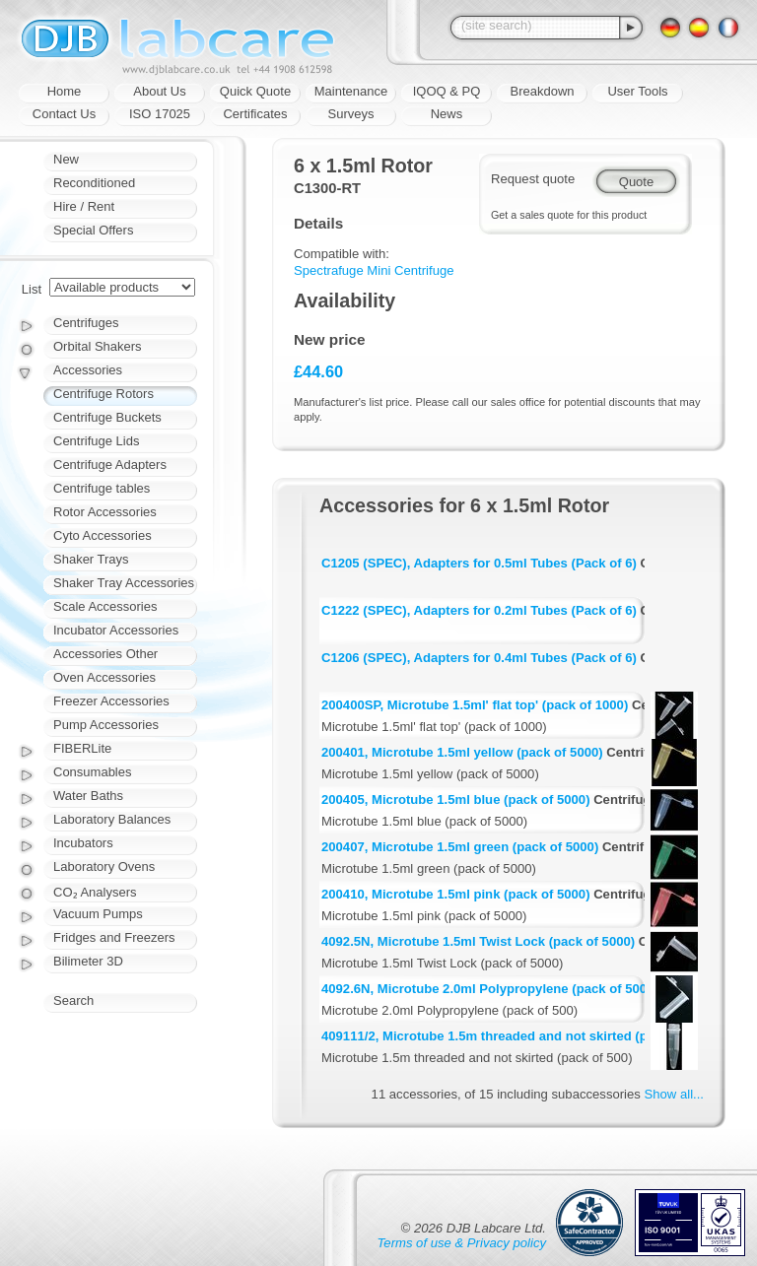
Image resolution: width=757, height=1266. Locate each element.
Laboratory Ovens (104, 866)
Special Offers (93, 230)
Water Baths (88, 795)
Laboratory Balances (112, 819)
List (31, 289)
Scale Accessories (105, 606)
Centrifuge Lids (96, 440)
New (66, 159)
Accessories (87, 370)
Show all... (674, 1094)
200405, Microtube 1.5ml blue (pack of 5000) (455, 799)
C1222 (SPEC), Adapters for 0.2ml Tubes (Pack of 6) (479, 610)
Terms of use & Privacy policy (462, 1242)
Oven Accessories (104, 677)
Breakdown (542, 91)
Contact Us (64, 113)
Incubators (83, 842)
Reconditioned (94, 182)
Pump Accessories (106, 724)
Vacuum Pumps (98, 913)
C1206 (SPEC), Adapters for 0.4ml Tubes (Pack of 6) (479, 657)
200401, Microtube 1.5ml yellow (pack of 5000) (462, 752)
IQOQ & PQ (447, 91)
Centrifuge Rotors (103, 393)
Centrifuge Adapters (110, 464)
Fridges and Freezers (114, 937)
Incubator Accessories (115, 630)
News (447, 113)
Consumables (92, 772)
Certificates (255, 113)
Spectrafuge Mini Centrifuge (374, 270)
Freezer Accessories (111, 701)
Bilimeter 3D (88, 961)
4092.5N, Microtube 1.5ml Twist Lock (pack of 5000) (478, 941)
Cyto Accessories (102, 535)
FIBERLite (82, 748)
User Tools (637, 91)
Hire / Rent (83, 206)
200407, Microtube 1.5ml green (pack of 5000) (459, 846)
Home (64, 91)
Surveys (351, 113)
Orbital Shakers (97, 346)
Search (73, 1000)
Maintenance (350, 91)
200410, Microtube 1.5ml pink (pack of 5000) (455, 894)
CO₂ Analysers (94, 892)
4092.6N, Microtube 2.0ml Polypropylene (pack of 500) (486, 988)
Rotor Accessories (105, 511)
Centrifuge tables (101, 488)
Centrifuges (85, 322)
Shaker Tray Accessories (123, 582)
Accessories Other (105, 653)
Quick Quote (255, 91)
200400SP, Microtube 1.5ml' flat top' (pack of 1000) (474, 705)
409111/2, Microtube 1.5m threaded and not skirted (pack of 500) (518, 1036)
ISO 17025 (159, 113)
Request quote (533, 178)
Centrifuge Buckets (107, 417)
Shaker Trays (91, 559)
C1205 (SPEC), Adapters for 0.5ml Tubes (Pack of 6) (479, 563)
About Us (159, 91)
